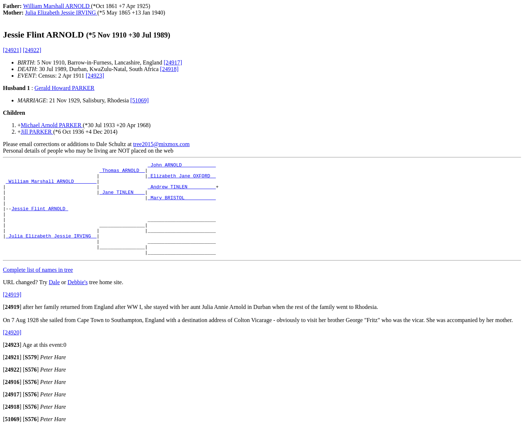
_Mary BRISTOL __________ (182, 205)
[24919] (12, 313)
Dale (54, 301)
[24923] (95, 75)
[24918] (169, 69)
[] (12, 325)
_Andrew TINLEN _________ (182, 192)
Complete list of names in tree (38, 288)
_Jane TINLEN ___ (122, 198)
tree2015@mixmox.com (161, 144)
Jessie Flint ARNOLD (39, 218)
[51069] (139, 100)
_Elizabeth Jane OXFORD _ (182, 179)
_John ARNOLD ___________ (182, 165)
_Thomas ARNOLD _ (122, 172)
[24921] (12, 50)
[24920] (12, 351)
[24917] (173, 62)
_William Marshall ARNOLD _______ (51, 185)
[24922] (32, 50)
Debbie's (78, 301)
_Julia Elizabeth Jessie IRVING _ (51, 251)
